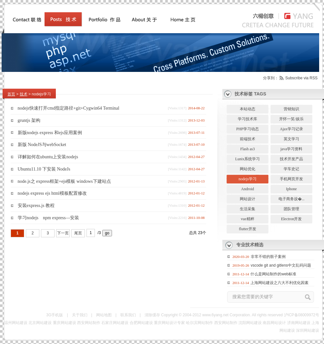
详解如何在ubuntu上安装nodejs (48, 156)
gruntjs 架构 (29, 120)
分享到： (270, 78)
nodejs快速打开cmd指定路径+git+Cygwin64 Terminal (68, 108)
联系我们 (128, 315)
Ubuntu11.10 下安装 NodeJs (44, 169)
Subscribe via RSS (301, 78)
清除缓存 (152, 315)
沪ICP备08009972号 (301, 315)
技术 (23, 94)
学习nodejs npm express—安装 (48, 217)
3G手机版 (54, 315)
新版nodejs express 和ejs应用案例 (50, 132)
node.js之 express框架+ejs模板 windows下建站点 (64, 181)
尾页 (78, 233)
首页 (11, 94)
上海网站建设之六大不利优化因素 (279, 282)
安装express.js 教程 (36, 205)
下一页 (63, 233)
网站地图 (104, 315)
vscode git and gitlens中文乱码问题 (281, 265)
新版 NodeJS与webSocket (42, 144)
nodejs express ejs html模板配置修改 (52, 193)
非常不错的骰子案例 (268, 256)
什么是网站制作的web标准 (273, 274)
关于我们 (79, 315)
